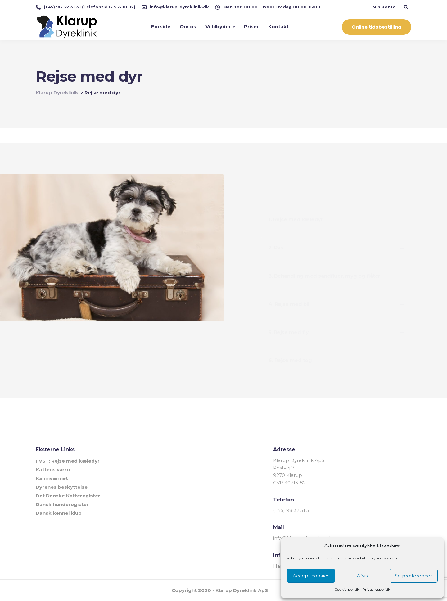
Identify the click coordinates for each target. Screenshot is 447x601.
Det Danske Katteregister (68, 496)
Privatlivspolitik (376, 589)
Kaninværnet (52, 478)
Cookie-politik (346, 589)
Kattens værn (53, 470)
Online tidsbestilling (376, 27)
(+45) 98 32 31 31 (292, 510)
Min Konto (384, 6)
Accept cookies (311, 576)
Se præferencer (413, 576)
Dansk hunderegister (62, 504)
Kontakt (278, 26)
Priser (251, 26)
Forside (160, 26)
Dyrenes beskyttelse (62, 487)
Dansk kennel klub (59, 513)
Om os (188, 26)
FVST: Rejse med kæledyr (68, 461)
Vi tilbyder (218, 26)
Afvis (362, 576)
